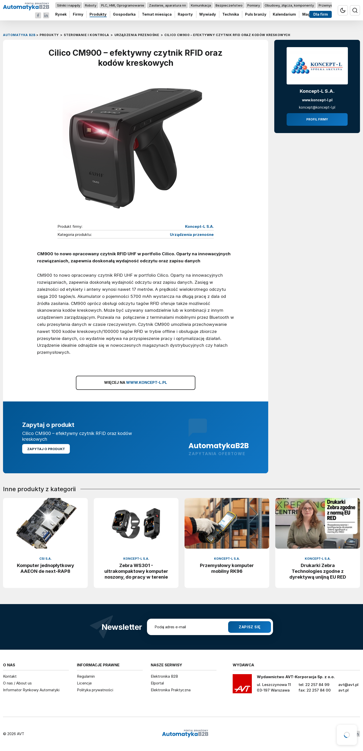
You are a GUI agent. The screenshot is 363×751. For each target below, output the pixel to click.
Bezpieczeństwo (229, 5)
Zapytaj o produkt (46, 449)
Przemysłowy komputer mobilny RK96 (227, 568)
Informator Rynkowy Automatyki (31, 689)
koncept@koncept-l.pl (317, 107)
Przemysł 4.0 (329, 5)
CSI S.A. (45, 558)
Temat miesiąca (157, 14)
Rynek (61, 14)
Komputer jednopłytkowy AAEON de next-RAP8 (45, 568)
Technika (230, 14)
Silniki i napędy (68, 5)
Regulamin (86, 676)
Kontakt (10, 676)
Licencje (84, 683)
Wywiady (207, 14)
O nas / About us (17, 683)
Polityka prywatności (95, 689)
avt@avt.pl (348, 684)
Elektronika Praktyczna (171, 689)
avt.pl (343, 690)
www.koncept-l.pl (317, 100)
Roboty (90, 5)
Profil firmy (317, 119)
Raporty (185, 14)
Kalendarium (284, 14)
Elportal (157, 683)
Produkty (98, 14)
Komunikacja (201, 5)
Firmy (78, 14)
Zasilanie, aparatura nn (167, 5)
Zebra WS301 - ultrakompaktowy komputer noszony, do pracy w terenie (136, 571)
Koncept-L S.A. (199, 226)
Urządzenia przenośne (192, 234)
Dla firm (320, 14)
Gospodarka (124, 14)
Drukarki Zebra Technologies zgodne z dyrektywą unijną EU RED (317, 571)
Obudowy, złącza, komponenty (289, 5)
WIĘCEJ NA (135, 382)
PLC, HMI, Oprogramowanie (122, 5)
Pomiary (253, 5)
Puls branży (255, 14)
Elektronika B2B (164, 676)
